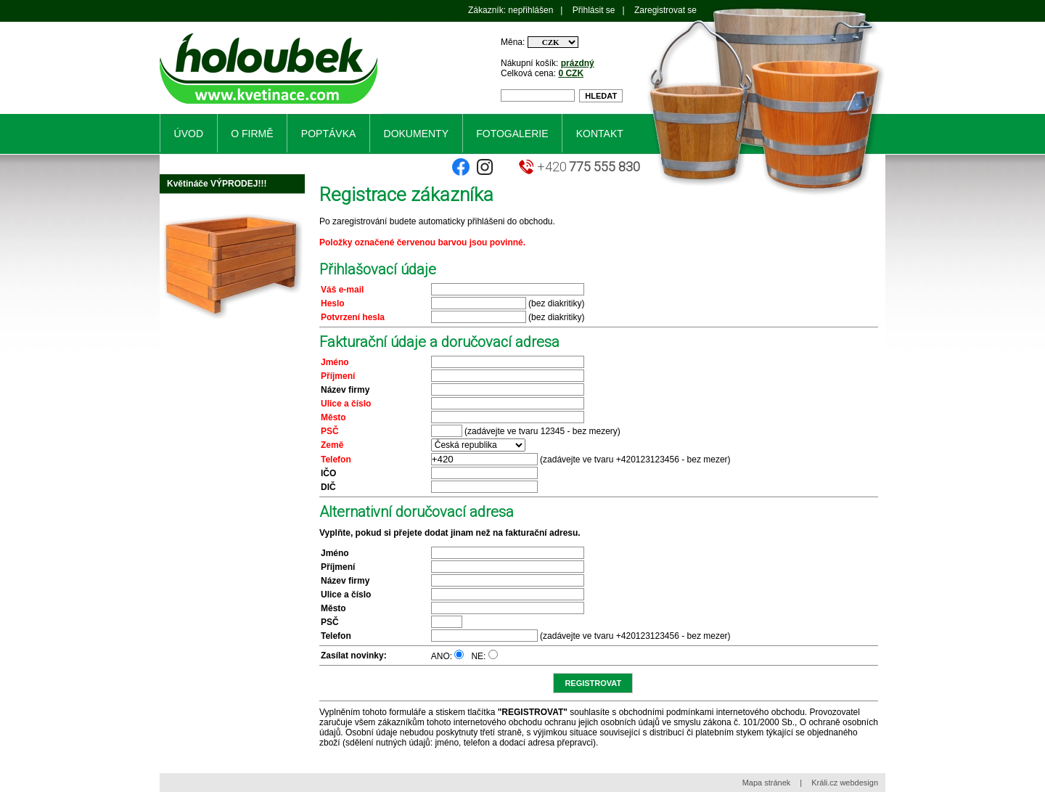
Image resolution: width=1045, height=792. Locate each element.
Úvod (188, 133)
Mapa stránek (766, 782)
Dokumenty (416, 133)
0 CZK (570, 73)
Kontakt (599, 133)
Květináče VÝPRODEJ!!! (216, 184)
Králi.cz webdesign (844, 782)
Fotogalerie (512, 133)
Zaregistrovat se (665, 10)
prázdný (577, 63)
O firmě (252, 133)
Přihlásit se (594, 10)
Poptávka (328, 133)
